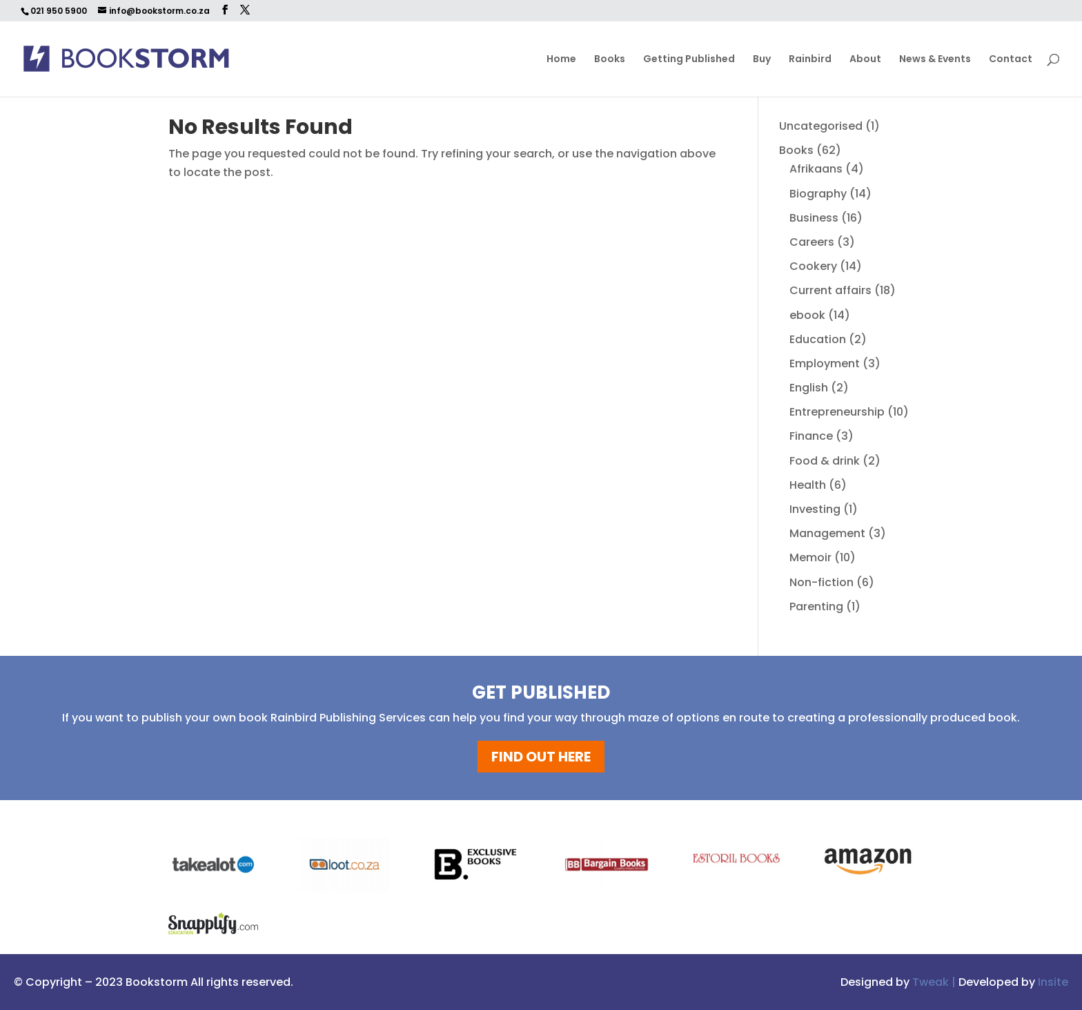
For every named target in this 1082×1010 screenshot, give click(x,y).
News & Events (935, 60)
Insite (1053, 982)
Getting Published (689, 60)
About (865, 60)
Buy (762, 60)
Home (561, 60)
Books (609, 60)
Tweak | (935, 982)
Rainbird (810, 60)
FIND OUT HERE (541, 756)
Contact (1010, 60)
